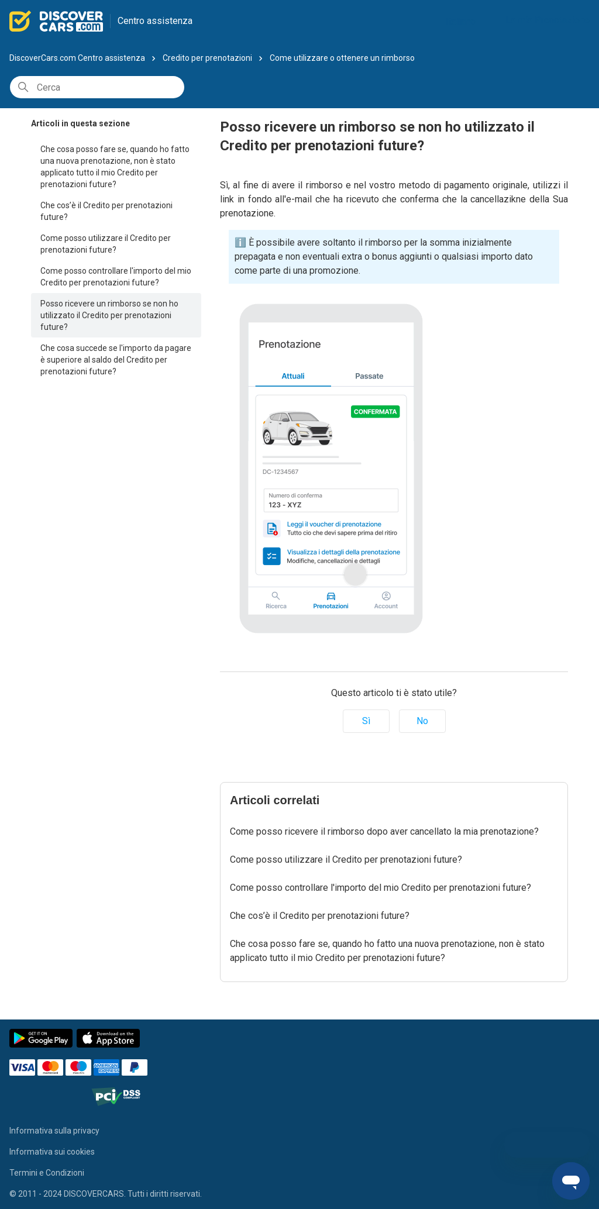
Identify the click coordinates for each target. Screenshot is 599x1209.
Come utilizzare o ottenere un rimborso (342, 58)
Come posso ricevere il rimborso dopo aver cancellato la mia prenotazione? (384, 831)
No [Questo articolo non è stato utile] (422, 720)
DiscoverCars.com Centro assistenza (77, 58)
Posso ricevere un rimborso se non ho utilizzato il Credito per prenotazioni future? (109, 315)
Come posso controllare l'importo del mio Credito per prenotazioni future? (115, 276)
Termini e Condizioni (46, 1172)
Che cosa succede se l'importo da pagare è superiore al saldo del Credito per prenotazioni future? (115, 359)
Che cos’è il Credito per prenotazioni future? (106, 211)
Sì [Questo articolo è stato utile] (366, 720)
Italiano (465, 21)
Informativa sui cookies (52, 1151)
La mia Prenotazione (547, 20)
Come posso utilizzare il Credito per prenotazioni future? (105, 243)
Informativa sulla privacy (54, 1130)
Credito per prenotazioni (207, 58)
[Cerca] (97, 87)
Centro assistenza (155, 20)
